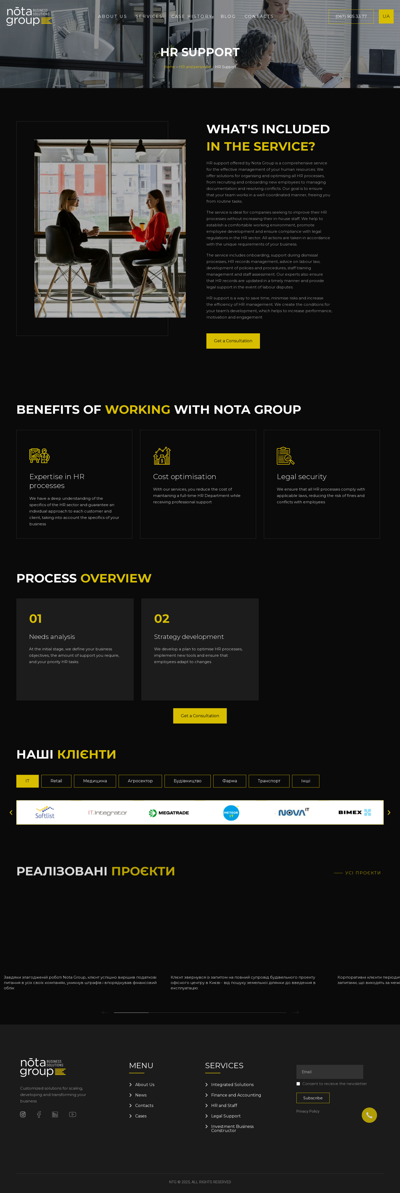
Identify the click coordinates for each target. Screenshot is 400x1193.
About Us (144, 1085)
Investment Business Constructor (232, 1129)
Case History (191, 16)
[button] (11, 895)
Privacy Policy (307, 1111)
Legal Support (226, 1116)
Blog (228, 16)
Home (169, 67)
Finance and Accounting (236, 1095)
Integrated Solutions (232, 1085)
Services (149, 16)
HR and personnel (195, 67)
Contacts (259, 16)
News (140, 1095)
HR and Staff (224, 1106)
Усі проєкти (363, 982)
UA (386, 16)
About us (112, 16)
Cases (140, 1116)
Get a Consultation (233, 360)
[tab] (27, 863)
